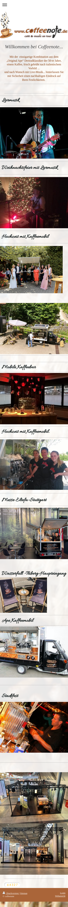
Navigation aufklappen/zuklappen (34, 5)
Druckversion (11, 893)
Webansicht (60, 896)
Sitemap (23, 893)
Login (62, 893)
